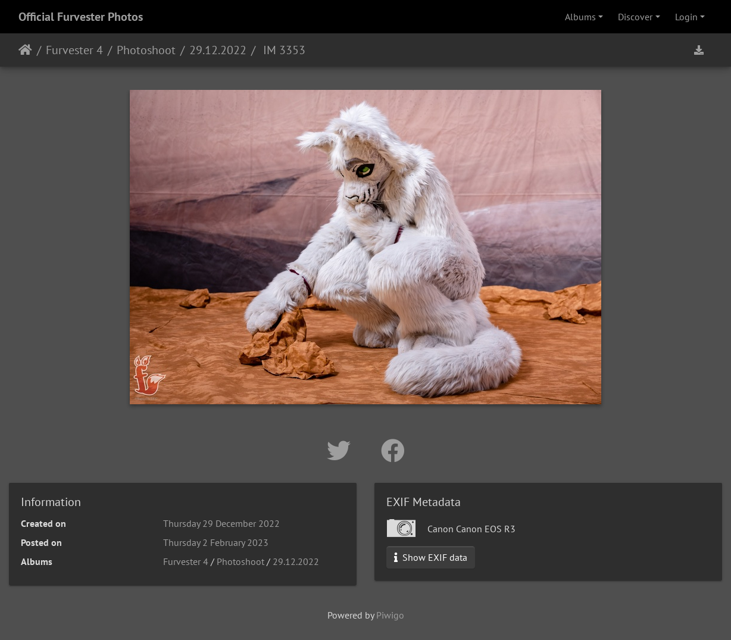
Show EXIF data (430, 557)
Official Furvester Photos (80, 16)
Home (25, 50)
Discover (635, 17)
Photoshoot (146, 50)
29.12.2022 (217, 50)
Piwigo (390, 615)
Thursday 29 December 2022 (221, 523)
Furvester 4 (74, 50)
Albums (580, 17)
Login (686, 17)
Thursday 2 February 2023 (215, 542)
